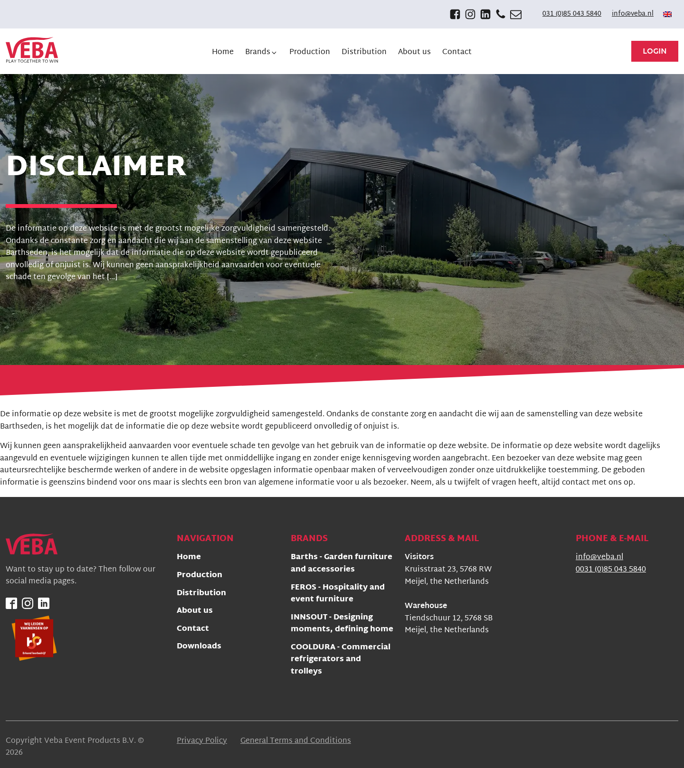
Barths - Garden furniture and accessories (341, 564)
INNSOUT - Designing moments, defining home (342, 624)
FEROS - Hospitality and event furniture (338, 594)
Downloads (199, 647)
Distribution (201, 594)
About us (195, 611)
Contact (193, 629)
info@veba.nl (633, 14)
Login (655, 52)
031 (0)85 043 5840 (571, 14)
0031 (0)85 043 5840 (611, 570)
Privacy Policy (202, 741)
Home (189, 558)
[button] (261, 53)
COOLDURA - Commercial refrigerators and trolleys (340, 660)
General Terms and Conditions (295, 741)
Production (199, 576)
